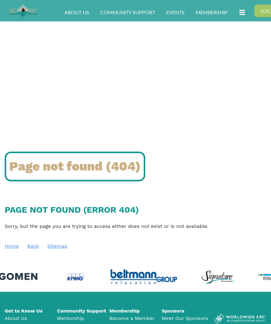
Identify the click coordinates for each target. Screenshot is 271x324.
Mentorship (70, 318)
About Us (16, 318)
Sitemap (57, 246)
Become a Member (132, 318)
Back (33, 246)
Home (12, 246)
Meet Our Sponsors (185, 318)
